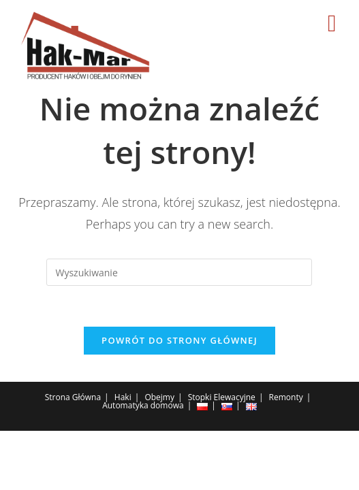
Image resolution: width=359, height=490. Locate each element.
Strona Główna (73, 397)
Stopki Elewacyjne (221, 397)
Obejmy (159, 397)
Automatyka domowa (142, 405)
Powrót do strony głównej (179, 340)
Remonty (286, 397)
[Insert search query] (179, 272)
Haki (122, 397)
